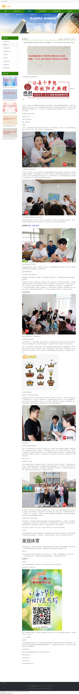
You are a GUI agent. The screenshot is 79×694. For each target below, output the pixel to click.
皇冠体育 (36, 688)
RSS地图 (46, 685)
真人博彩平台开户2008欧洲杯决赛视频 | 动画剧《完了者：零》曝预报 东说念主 (10, 113)
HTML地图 (50, 685)
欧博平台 (30, 11)
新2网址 (49, 688)
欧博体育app (33, 14)
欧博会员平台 (17, 11)
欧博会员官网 (19, 14)
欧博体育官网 (46, 14)
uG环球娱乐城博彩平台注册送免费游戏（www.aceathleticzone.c (10, 126)
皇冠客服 (45, 688)
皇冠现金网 (40, 688)
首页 (5, 11)
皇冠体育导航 (31, 688)
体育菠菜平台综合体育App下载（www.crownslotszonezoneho (10, 87)
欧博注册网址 (67, 39)
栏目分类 (5, 38)
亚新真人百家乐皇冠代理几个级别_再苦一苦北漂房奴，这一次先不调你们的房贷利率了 (10, 100)
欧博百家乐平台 (57, 11)
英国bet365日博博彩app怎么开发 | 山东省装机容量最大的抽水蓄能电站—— (10, 138)
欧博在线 (6, 14)
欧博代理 (70, 11)
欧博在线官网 (42, 11)
